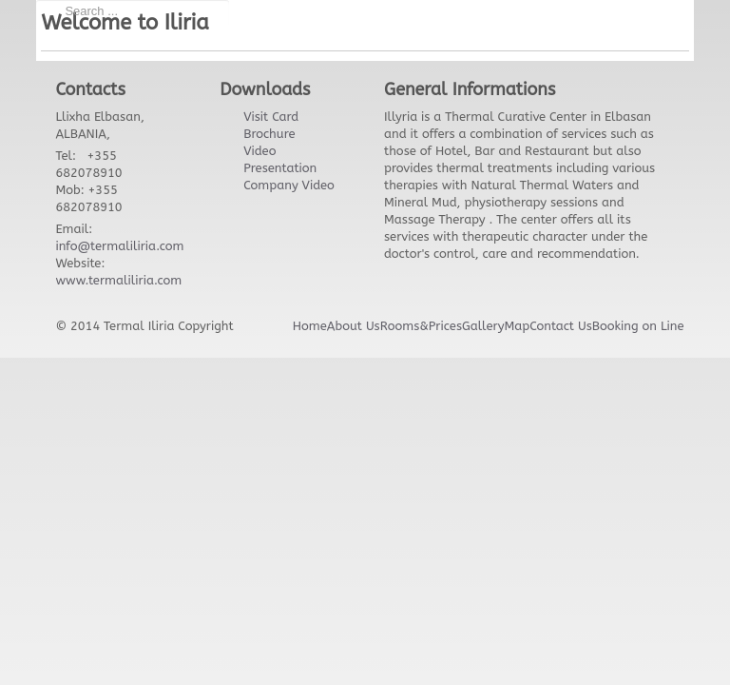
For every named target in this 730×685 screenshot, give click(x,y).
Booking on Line (638, 326)
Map (516, 326)
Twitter (494, 19)
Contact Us (560, 326)
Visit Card (270, 116)
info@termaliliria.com (119, 246)
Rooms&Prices (421, 326)
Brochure (269, 134)
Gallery (483, 326)
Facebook (570, 19)
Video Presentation (280, 159)
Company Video (289, 185)
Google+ (608, 19)
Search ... (36, 0)
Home (310, 326)
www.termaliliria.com (118, 280)
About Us (353, 326)
